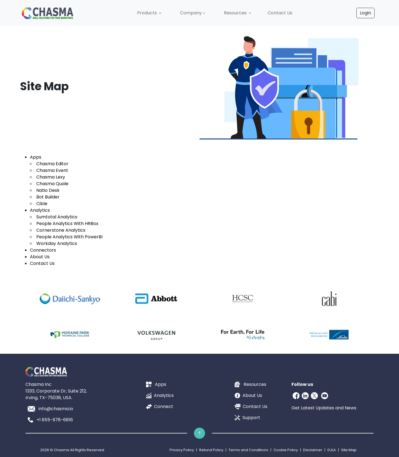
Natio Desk (48, 190)
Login (365, 13)
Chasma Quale (52, 183)
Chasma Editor (52, 164)
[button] (150, 13)
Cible (41, 203)
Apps (35, 157)
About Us (40, 257)
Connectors (43, 250)
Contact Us (42, 263)
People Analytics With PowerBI (69, 237)
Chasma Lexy (50, 177)
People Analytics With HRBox (67, 223)
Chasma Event (52, 170)
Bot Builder (48, 197)
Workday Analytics (56, 243)
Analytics (40, 210)
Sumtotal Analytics (56, 217)
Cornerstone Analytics (60, 230)
